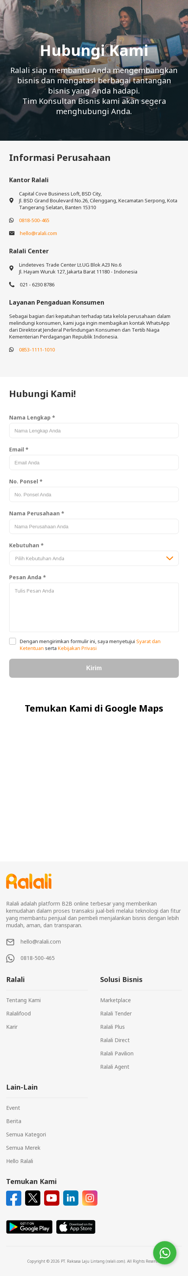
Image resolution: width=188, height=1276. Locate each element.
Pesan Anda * (27, 577)
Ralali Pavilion (117, 1053)
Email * (19, 449)
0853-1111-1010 (37, 349)
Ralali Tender (116, 1013)
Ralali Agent (114, 1066)
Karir (12, 1026)
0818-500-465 (34, 220)
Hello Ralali (19, 1161)
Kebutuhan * (26, 545)
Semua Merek (23, 1147)
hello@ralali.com (38, 233)
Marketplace (115, 1000)
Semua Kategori (26, 1134)
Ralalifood (18, 1013)
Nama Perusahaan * (36, 513)
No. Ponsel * (26, 481)
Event (13, 1107)
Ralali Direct (115, 1040)
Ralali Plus (112, 1026)
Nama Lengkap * (32, 417)
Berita (13, 1121)
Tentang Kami (23, 1000)
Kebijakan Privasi (77, 648)
